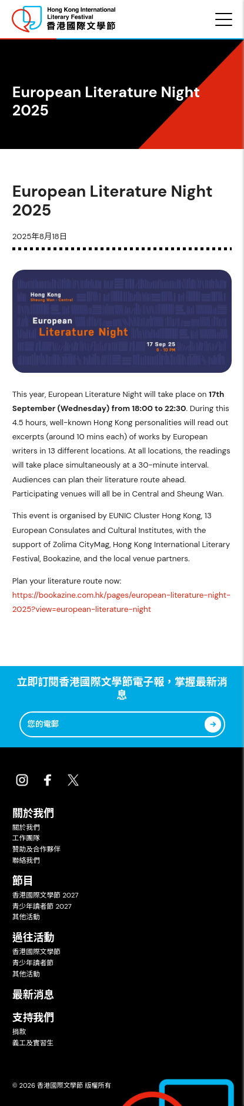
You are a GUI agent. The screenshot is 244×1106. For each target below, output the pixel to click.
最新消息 (33, 995)
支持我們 (33, 1018)
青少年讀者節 (33, 963)
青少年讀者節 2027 (42, 906)
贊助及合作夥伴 (36, 849)
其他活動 (26, 917)
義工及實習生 (33, 1043)
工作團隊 (26, 838)
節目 (23, 881)
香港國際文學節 (36, 951)
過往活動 (33, 938)
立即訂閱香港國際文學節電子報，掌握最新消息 (121, 688)
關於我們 (33, 813)
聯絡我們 (26, 860)
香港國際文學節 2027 (45, 895)
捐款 (19, 1032)
